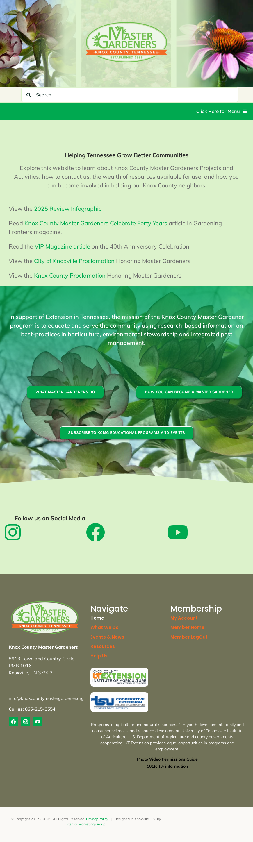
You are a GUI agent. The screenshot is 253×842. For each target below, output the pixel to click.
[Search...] (129, 94)
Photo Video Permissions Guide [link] (167, 759)
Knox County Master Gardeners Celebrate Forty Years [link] (95, 223)
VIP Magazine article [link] (62, 246)
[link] (126, 23)
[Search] (28, 94)
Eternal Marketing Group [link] (85, 824)
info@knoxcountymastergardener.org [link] (46, 698)
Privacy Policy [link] (97, 819)
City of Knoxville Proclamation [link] (74, 260)
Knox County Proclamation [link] (70, 275)
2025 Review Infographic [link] (67, 208)
